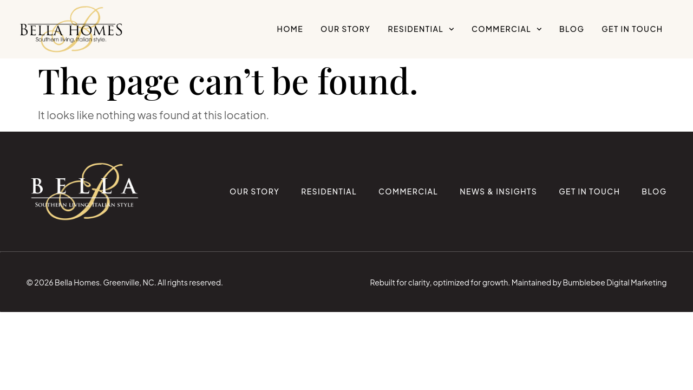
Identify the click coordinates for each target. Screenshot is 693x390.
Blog (571, 29)
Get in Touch (632, 29)
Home (290, 29)
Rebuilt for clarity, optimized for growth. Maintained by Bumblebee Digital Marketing (518, 282)
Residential (421, 29)
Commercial (507, 29)
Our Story (345, 29)
